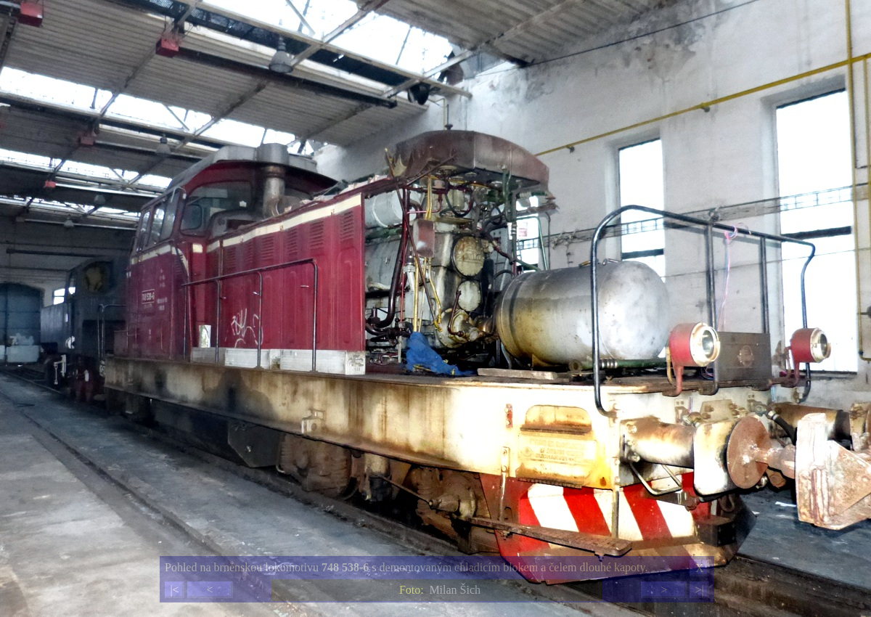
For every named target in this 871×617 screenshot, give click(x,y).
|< (174, 590)
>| (699, 590)
